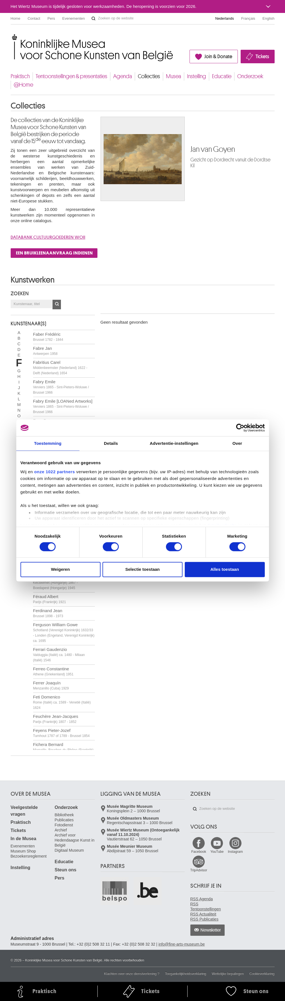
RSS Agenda (201, 899)
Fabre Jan (45, 351)
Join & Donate (218, 56)
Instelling (196, 76)
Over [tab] (237, 443)
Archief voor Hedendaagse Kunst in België (75, 840)
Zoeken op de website (93, 18)
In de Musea (24, 838)
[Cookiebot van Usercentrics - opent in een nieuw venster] (240, 427)
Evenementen (73, 18)
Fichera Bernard (63, 749)
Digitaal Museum (69, 850)
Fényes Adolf (55, 582)
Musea (173, 76)
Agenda (122, 76)
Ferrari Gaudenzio (59, 654)
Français (248, 18)
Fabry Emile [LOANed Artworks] (63, 406)
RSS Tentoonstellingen (205, 906)
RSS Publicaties (204, 919)
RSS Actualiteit (203, 914)
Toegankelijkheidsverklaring (185, 974)
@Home (23, 85)
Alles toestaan (224, 569)
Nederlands (224, 18)
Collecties (149, 76)
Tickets (262, 56)
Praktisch (20, 76)
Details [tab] (111, 443)
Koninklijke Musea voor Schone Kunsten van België (12, 36)
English (269, 18)
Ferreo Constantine (53, 671)
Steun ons (65, 869)
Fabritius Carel (60, 367)
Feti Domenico (62, 702)
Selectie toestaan (142, 569)
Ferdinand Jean (48, 613)
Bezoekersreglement (29, 856)
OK (57, 304)
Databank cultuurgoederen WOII (48, 237)
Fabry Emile (61, 386)
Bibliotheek (64, 815)
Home (15, 18)
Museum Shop (23, 851)
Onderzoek (250, 76)
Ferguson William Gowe (64, 632)
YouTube (217, 852)
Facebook (198, 852)
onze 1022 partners (54, 471)
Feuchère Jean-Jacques (55, 719)
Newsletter (210, 930)
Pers (51, 18)
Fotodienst (64, 825)
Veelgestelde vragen (24, 811)
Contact (34, 18)
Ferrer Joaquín (51, 685)
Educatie (221, 76)
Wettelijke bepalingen (228, 974)
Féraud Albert (49, 599)
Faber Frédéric (48, 337)
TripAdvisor (198, 870)
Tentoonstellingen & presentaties (71, 76)
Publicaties (64, 820)
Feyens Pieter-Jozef (61, 733)
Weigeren (60, 569)
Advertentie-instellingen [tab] (174, 443)
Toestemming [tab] (47, 443)
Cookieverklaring (261, 974)
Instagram (235, 852)
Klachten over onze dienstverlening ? (131, 974)
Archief (61, 830)
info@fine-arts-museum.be (181, 944)
